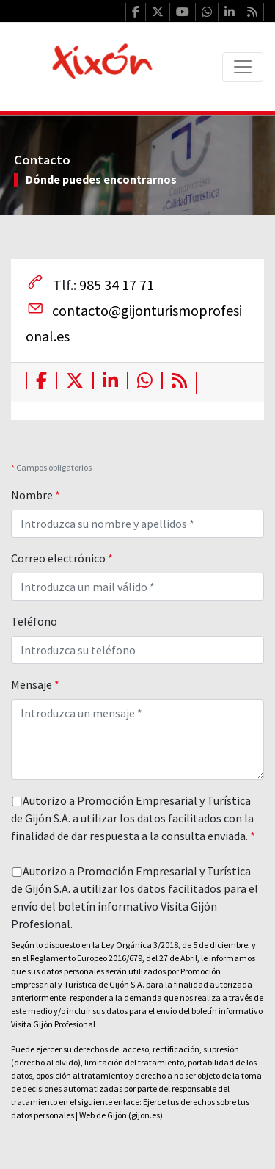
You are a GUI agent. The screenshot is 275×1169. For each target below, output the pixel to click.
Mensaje (35, 684)
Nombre (35, 495)
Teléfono (34, 621)
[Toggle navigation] (242, 67)
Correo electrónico (62, 558)
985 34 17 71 (116, 284)
